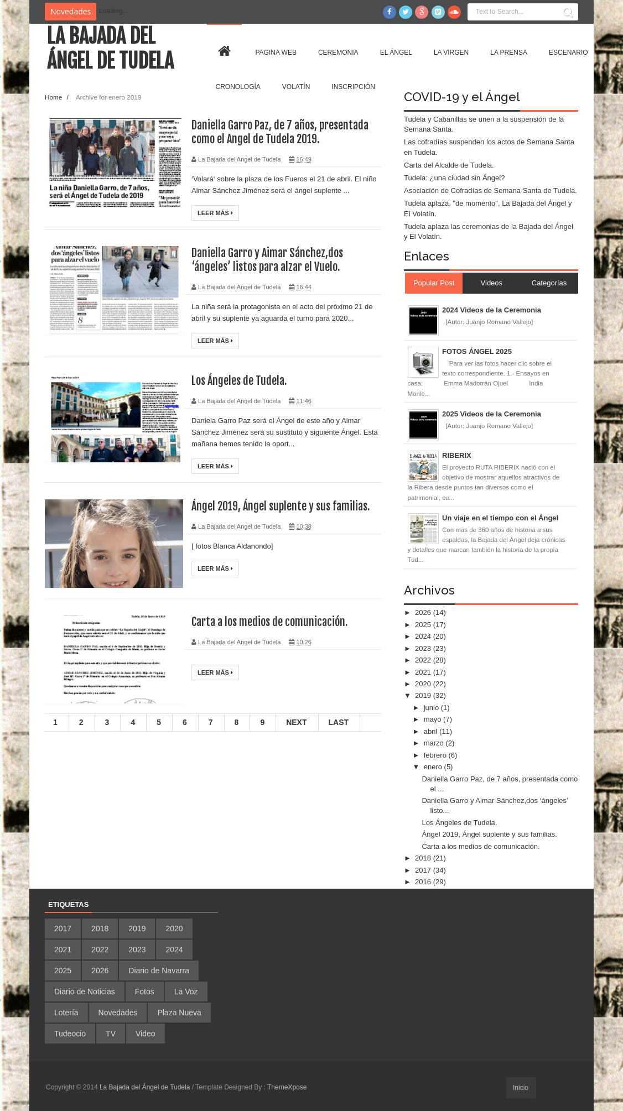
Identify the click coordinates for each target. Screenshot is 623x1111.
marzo (435, 743)
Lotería (66, 1012)
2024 (424, 636)
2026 (424, 612)
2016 (424, 882)
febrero (436, 755)
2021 (424, 672)
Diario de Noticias (84, 991)
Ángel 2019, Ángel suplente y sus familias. (280, 506)
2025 (424, 624)
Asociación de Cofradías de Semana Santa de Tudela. (490, 190)
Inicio (520, 1088)
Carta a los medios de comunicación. (269, 622)
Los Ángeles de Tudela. (239, 381)
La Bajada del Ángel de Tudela (110, 49)
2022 (424, 660)
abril (431, 731)
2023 (424, 648)
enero (434, 767)
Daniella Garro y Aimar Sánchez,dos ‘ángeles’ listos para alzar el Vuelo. (267, 260)
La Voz (186, 991)
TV (111, 1033)
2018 (424, 858)
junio (432, 707)
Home (54, 97)
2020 (424, 684)
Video (145, 1033)
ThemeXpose (287, 1087)
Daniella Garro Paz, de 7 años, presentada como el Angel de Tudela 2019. (279, 132)
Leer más (215, 213)
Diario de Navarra (158, 970)
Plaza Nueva (179, 1012)
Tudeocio (70, 1033)
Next (296, 722)
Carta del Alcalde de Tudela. (449, 165)
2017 (424, 870)
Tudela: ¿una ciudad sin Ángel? (454, 178)
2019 (424, 695)
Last (339, 722)
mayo (433, 719)
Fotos (144, 991)
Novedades (118, 1012)
